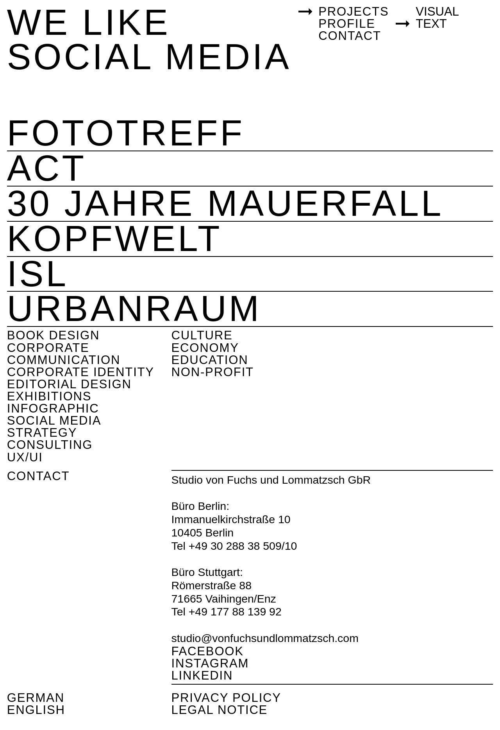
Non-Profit (212, 372)
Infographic (53, 408)
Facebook (207, 651)
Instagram (210, 663)
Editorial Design (69, 384)
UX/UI (25, 457)
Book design (53, 335)
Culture (202, 335)
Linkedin (202, 675)
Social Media (54, 420)
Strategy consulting (50, 439)
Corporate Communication (63, 354)
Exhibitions (49, 396)
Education (209, 360)
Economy (205, 348)
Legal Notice (219, 710)
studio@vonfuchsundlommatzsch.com (265, 638)
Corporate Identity (80, 372)
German (35, 698)
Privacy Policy (226, 698)
